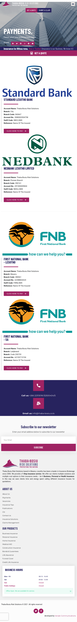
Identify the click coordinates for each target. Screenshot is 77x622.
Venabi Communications (65, 616)
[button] (73, 4)
